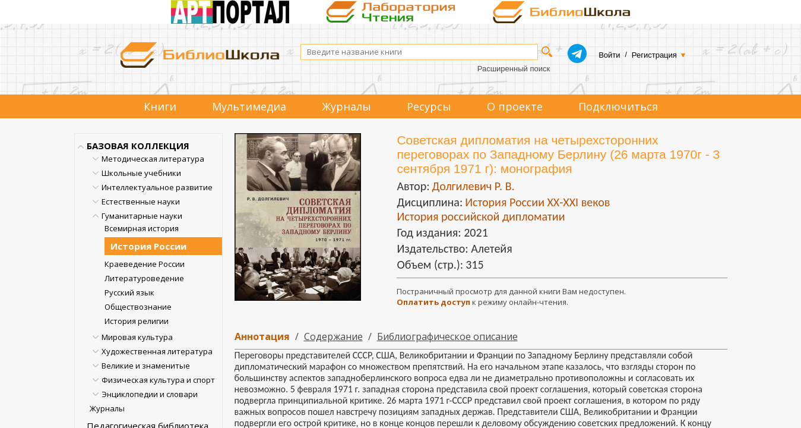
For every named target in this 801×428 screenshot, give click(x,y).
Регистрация (654, 55)
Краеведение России (145, 264)
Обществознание (138, 306)
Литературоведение (144, 278)
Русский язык (129, 292)
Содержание (333, 336)
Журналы (346, 106)
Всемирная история (142, 228)
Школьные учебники (141, 173)
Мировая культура (137, 337)
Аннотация (262, 336)
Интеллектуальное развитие (157, 187)
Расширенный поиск (513, 68)
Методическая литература (153, 158)
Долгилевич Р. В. (473, 186)
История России (148, 246)
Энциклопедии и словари (150, 394)
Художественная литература (157, 351)
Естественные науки (141, 201)
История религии (137, 321)
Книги (160, 106)
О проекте (515, 106)
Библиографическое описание (447, 336)
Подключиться (618, 106)
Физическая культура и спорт (158, 379)
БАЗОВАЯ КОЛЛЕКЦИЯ (138, 146)
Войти (609, 55)
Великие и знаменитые (146, 365)
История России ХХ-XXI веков (537, 202)
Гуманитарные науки (142, 215)
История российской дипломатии (481, 216)
